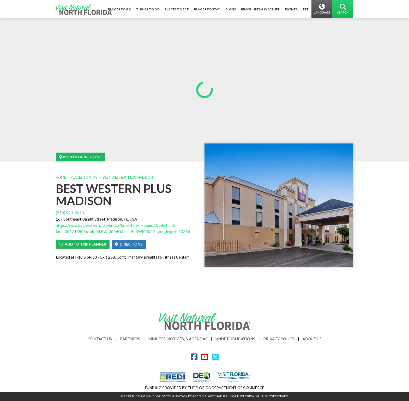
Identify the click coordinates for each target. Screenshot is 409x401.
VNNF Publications (235, 338)
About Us (312, 338)
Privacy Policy (278, 338)
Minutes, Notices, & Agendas (177, 338)
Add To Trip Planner (82, 244)
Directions (128, 244)
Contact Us (100, 338)
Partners (130, 338)
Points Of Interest (80, 157)
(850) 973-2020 (70, 212)
